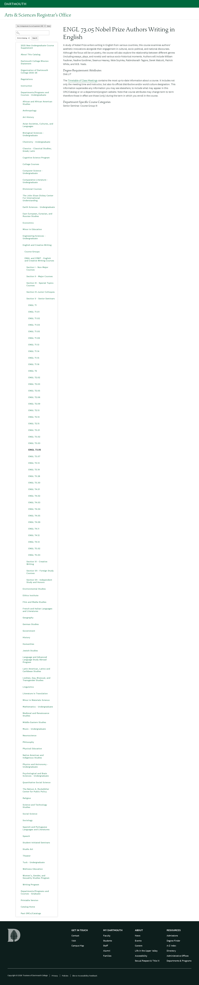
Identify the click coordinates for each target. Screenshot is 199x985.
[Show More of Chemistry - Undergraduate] (21, 142)
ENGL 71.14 (33, 351)
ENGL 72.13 (34, 410)
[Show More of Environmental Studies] (21, 589)
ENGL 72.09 (34, 403)
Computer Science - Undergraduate (33, 172)
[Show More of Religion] (21, 798)
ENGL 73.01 (34, 430)
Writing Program (31, 884)
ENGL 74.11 (33, 528)
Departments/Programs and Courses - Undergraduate (35, 93)
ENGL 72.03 (34, 384)
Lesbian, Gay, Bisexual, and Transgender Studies (36, 679)
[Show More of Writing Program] (21, 884)
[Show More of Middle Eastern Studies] (21, 722)
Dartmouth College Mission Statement (35, 62)
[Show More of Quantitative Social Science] (21, 782)
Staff (105, 945)
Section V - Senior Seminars (41, 298)
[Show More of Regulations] (19, 79)
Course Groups (32, 251)
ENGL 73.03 (34, 443)
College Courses (31, 164)
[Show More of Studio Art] (21, 849)
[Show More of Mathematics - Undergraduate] (21, 707)
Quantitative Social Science (37, 782)
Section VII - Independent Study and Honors (39, 581)
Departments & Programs (179, 960)
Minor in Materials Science (36, 700)
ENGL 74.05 (34, 515)
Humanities (28, 644)
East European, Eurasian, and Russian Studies (37, 215)
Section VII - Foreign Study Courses (40, 572)
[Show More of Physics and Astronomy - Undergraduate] (21, 764)
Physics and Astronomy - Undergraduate (35, 765)
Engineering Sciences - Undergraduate (34, 237)
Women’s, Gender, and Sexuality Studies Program (36, 876)
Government (29, 631)
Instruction (26, 85)
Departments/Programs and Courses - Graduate (35, 892)
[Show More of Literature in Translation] (21, 693)
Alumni (106, 950)
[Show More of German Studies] (21, 624)
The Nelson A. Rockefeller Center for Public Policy (36, 790)
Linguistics (28, 687)
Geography (28, 617)
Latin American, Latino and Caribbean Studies (36, 670)
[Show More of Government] (21, 631)
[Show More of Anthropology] (21, 110)
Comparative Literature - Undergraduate (35, 181)
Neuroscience (29, 735)
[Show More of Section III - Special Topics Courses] (24, 283)
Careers (138, 945)
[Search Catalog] (32, 32)
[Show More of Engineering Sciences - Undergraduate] (21, 236)
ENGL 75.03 (34, 555)
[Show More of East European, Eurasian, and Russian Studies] (21, 214)
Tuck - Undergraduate (34, 862)
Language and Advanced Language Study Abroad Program (35, 660)
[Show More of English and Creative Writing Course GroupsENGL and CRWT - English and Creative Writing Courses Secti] (21, 245)
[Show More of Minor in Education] (21, 229)
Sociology (28, 820)
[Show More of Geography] (21, 617)
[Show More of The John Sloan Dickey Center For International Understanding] (21, 195)
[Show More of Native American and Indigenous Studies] (21, 755)
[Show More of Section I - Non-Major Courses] (24, 267)
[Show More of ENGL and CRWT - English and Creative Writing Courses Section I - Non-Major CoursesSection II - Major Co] (22, 258)
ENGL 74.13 (34, 542)
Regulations (27, 79)
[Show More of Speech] (21, 836)
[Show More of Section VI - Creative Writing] (24, 561)
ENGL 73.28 (34, 476)
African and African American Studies (37, 102)
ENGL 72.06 (34, 397)
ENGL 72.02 (34, 377)
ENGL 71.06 (34, 338)
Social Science (30, 813)
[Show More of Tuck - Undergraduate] (21, 862)
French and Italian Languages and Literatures (37, 610)
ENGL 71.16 (33, 364)
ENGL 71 (32, 305)
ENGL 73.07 (34, 456)
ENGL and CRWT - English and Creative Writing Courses (39, 259)
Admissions (172, 935)
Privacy (55, 975)
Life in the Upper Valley (146, 950)
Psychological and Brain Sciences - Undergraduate (36, 774)
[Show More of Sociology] (21, 820)
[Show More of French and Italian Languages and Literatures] (21, 608)
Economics (28, 223)
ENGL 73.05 (34, 450)
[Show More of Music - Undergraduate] (21, 729)
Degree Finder (173, 940)
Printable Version (29, 900)
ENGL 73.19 (34, 469)
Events (138, 940)
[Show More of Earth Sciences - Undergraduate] (21, 207)
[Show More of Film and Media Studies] (21, 602)
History (26, 637)
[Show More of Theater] (21, 856)
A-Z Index (171, 945)
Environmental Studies (34, 589)
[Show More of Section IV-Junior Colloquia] (24, 292)
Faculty (106, 935)
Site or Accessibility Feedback (84, 975)
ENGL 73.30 (34, 482)
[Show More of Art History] (21, 117)
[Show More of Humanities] (21, 644)
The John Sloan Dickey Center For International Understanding (38, 198)
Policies (65, 975)
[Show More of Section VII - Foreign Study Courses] (24, 571)
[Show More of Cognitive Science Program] (21, 157)
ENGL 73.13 (34, 463)
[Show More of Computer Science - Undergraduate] (21, 170)
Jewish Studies (30, 650)
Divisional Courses (32, 189)
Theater (27, 855)
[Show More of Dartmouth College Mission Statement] (19, 61)
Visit (73, 940)
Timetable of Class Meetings (82, 80)
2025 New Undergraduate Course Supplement (37, 46)
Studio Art (28, 849)
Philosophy (28, 742)
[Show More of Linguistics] (21, 687)
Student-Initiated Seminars (36, 842)
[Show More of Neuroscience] (21, 735)
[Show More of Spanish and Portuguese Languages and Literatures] (21, 827)
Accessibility (141, 955)
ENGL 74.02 (34, 496)
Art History (28, 117)
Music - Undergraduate (34, 729)
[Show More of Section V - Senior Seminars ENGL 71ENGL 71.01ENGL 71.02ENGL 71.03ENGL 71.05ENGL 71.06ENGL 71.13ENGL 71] (24, 298)
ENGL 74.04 (34, 509)
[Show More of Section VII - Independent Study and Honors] (24, 580)
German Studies (31, 624)
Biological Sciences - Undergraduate (33, 134)
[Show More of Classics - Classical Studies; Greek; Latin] (21, 148)
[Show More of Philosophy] (21, 742)
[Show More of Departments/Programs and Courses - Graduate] (19, 891)
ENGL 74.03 (34, 502)
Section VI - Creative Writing (37, 562)
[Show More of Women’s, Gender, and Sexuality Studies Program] (21, 875)
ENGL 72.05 (34, 390)
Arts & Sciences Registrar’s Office (38, 15)
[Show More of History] (21, 637)
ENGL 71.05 (34, 331)
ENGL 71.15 (33, 357)
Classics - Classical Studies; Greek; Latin (37, 149)
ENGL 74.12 (34, 535)
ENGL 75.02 (34, 548)
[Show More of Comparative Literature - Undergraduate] (21, 180)
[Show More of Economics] (21, 223)
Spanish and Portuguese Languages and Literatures (36, 828)
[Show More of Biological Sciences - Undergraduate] (21, 133)
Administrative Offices (177, 955)
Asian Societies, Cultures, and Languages (38, 125)
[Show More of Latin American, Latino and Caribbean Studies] (21, 669)
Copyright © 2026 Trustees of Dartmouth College (28, 975)
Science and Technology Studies (35, 806)
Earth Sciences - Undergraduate (39, 207)
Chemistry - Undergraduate (36, 142)
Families (107, 955)
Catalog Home (28, 906)
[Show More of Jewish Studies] (21, 650)
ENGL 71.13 (33, 344)
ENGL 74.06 (34, 522)
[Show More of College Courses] (21, 164)
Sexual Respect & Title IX (147, 960)
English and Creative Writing (37, 245)
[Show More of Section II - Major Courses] (24, 276)
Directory (171, 950)
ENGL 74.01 (34, 489)
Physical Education (32, 748)
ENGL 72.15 (34, 423)
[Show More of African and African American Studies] (21, 101)
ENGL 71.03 (34, 325)
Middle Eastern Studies (34, 722)
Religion (27, 798)
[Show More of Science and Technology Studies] (21, 805)
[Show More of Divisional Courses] (21, 189)
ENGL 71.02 (34, 318)
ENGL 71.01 (34, 311)
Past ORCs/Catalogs (31, 913)
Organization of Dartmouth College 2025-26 (34, 71)
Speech (26, 836)
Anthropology (30, 110)
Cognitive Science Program (36, 157)
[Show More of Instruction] (19, 86)
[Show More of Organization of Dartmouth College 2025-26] (19, 70)
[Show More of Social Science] (21, 814)
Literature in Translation (35, 693)
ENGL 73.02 (34, 436)
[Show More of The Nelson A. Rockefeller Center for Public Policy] (21, 789)
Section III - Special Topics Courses (40, 284)
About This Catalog (30, 54)
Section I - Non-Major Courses (37, 268)
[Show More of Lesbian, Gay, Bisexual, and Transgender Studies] (21, 678)
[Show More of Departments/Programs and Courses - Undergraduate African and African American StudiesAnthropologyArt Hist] (19, 92)
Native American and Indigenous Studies (33, 756)
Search (34, 38)
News (137, 935)
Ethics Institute (30, 595)
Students (107, 940)
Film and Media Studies (34, 602)
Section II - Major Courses (40, 276)
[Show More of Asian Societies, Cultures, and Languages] (21, 124)
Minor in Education (32, 229)
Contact (75, 935)
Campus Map (77, 945)
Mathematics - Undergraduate (38, 706)
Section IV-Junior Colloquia (41, 292)
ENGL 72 (32, 371)
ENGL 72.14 (34, 417)
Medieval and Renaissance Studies (36, 714)
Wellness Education (33, 869)
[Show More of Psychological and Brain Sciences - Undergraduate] (21, 773)
